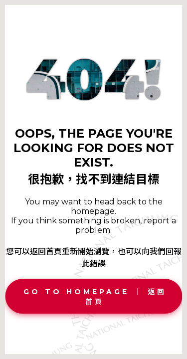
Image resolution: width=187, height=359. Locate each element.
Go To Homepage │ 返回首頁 (95, 296)
